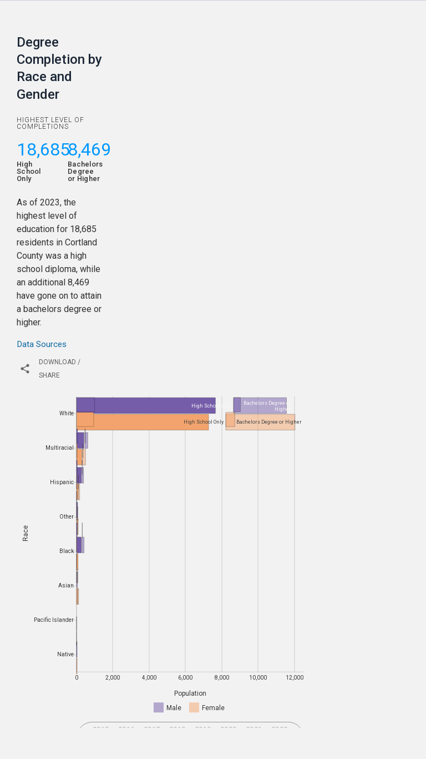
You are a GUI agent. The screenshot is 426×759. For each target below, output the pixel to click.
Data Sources (42, 344)
